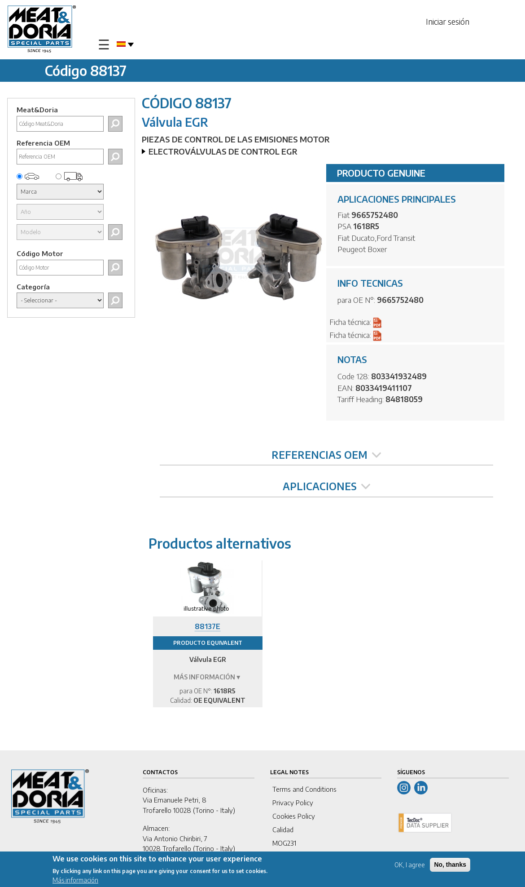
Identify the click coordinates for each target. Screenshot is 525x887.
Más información (75, 881)
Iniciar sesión (447, 21)
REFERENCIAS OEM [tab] (326, 454)
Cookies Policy (293, 816)
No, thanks (450, 865)
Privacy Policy (292, 802)
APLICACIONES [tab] (326, 486)
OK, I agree (409, 865)
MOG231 (284, 843)
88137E (207, 626)
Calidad (282, 829)
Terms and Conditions (304, 789)
